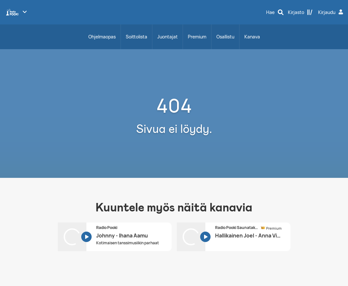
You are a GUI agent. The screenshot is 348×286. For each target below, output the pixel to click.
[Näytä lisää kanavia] (24, 11)
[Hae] (275, 12)
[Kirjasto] (300, 12)
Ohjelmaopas (102, 37)
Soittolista (136, 37)
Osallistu (225, 37)
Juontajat (167, 37)
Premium (197, 37)
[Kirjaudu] (331, 12)
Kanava (252, 37)
